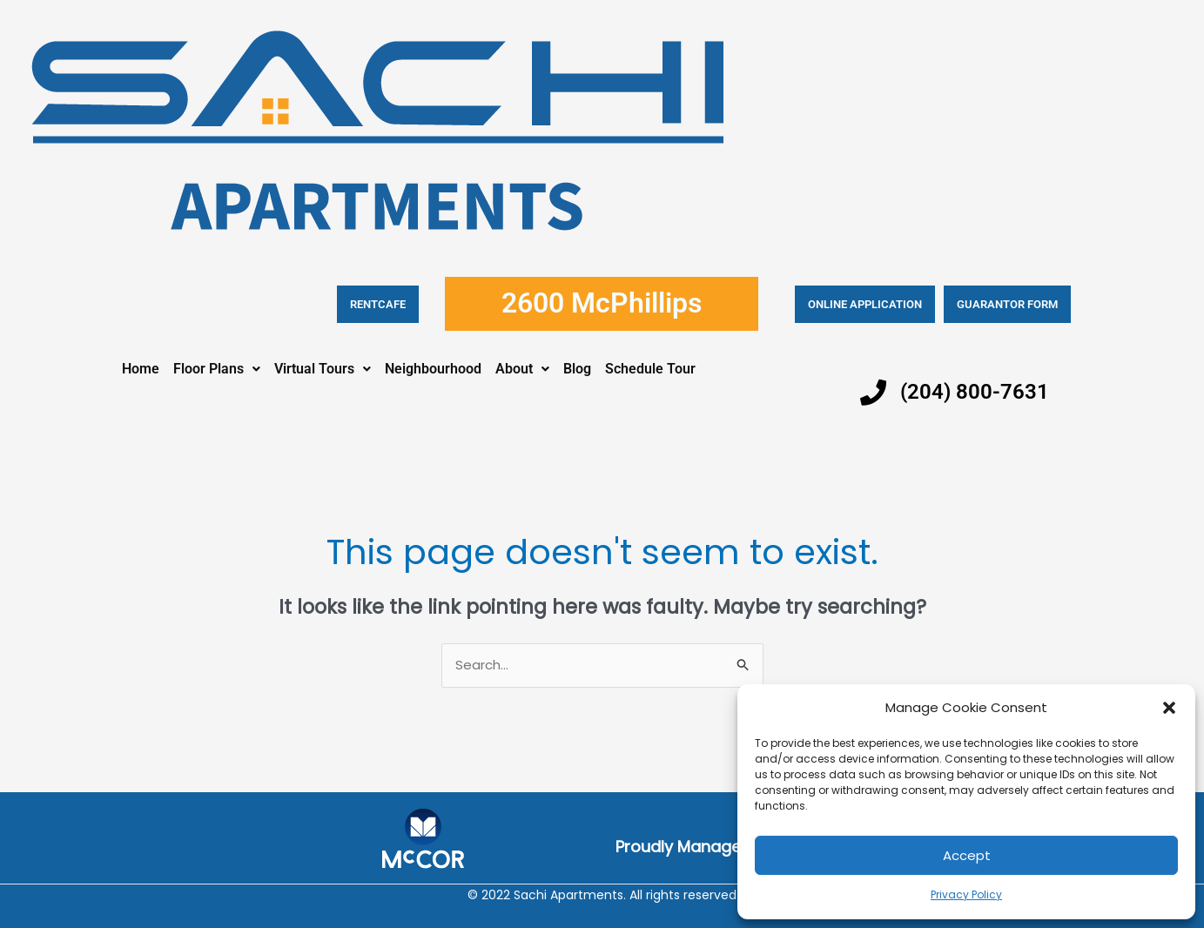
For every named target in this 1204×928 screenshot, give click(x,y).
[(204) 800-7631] (873, 393)
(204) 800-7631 (974, 392)
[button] (1169, 707)
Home (140, 368)
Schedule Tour (650, 368)
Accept (967, 855)
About (522, 368)
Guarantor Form (1007, 304)
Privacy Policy (966, 894)
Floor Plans (216, 368)
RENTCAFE (378, 304)
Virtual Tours (322, 368)
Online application (865, 304)
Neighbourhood (433, 368)
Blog (577, 368)
